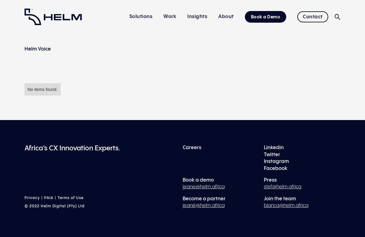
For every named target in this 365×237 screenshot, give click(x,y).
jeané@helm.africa (204, 205)
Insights (197, 16)
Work (169, 16)
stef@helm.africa (282, 187)
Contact (313, 17)
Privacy (32, 198)
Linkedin (274, 147)
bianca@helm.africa (286, 205)
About (226, 16)
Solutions (141, 16)
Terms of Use (71, 198)
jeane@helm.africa (204, 187)
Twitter (272, 154)
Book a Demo (265, 17)
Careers (192, 147)
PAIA (48, 198)
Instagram (276, 161)
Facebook (275, 168)
